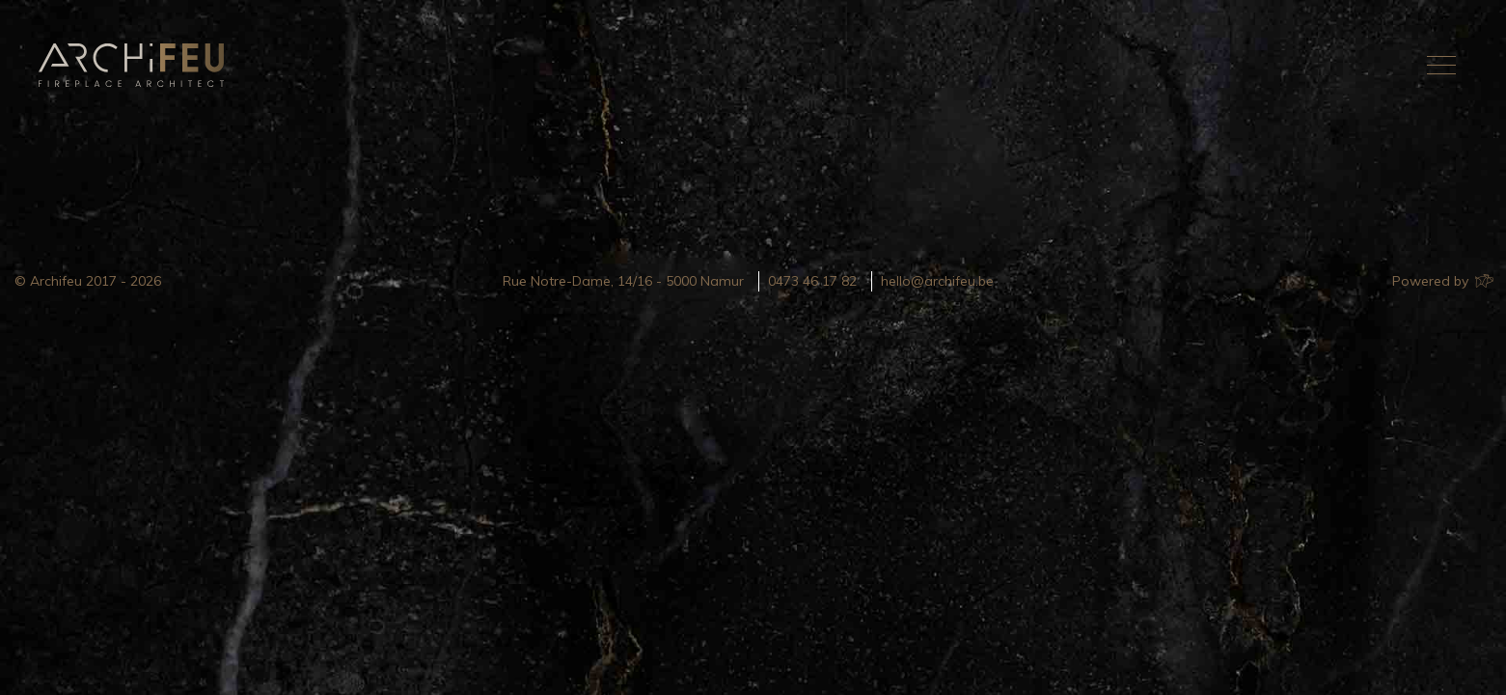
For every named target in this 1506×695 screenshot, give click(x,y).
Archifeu (135, 65)
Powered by (1442, 281)
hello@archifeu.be (937, 281)
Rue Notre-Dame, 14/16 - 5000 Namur (623, 281)
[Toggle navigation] (1441, 65)
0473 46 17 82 (812, 281)
